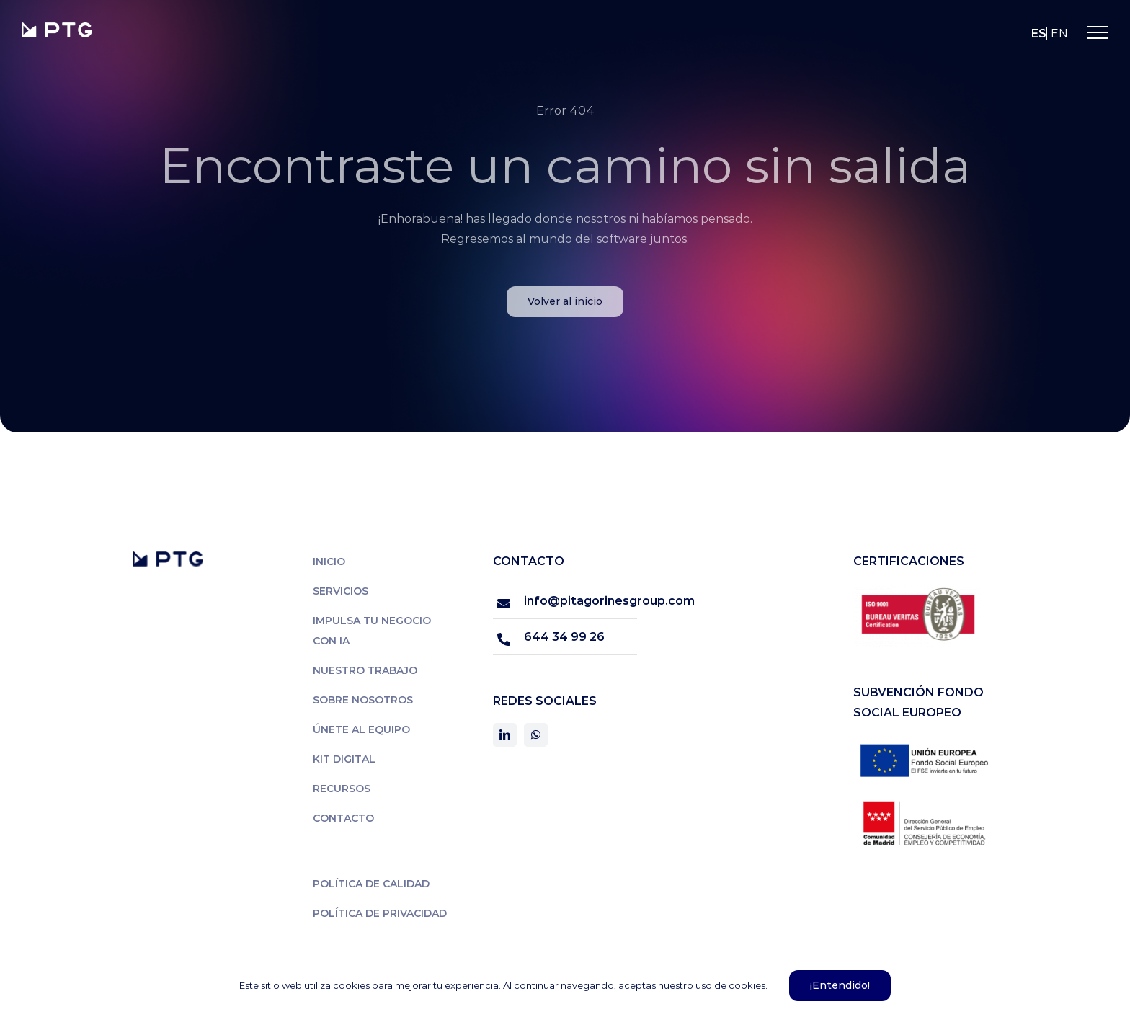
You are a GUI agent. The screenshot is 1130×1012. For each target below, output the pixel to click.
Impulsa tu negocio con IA (372, 630)
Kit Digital (344, 759)
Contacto (343, 818)
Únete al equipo (361, 729)
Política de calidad (371, 883)
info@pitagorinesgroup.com (580, 601)
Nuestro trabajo (365, 670)
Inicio (329, 561)
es (1038, 33)
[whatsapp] (536, 735)
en (1059, 33)
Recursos (341, 788)
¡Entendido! (840, 985)
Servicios (340, 591)
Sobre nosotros (363, 699)
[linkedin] (505, 735)
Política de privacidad (380, 913)
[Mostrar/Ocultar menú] (1097, 32)
